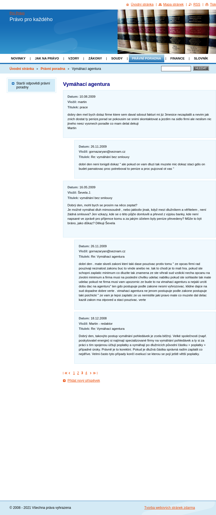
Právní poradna (146, 58)
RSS (196, 4)
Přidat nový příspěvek (84, 381)
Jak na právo (47, 58)
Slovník (201, 58)
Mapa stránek (173, 4)
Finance (177, 58)
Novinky (18, 58)
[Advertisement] (139, 432)
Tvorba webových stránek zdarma (169, 508)
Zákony (95, 58)
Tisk (213, 4)
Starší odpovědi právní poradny (33, 85)
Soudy (117, 58)
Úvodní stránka (22, 69)
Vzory (73, 58)
